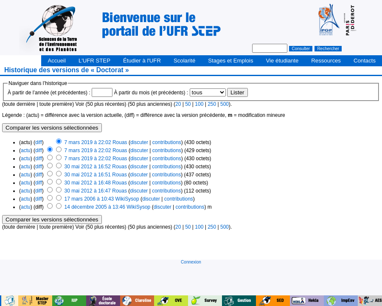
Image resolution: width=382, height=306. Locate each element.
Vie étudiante (282, 60)
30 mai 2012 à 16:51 (88, 175)
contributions (166, 142)
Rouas (119, 142)
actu (26, 150)
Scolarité (184, 60)
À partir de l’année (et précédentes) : (49, 93)
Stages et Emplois (230, 60)
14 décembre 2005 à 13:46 (94, 207)
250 (212, 104)
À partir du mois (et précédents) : (151, 93)
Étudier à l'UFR (142, 60)
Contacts (365, 60)
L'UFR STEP (94, 60)
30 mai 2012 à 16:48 (88, 183)
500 (224, 104)
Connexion (191, 262)
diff (38, 142)
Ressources (326, 60)
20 (178, 104)
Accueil (57, 60)
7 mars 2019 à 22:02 (88, 142)
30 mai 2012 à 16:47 (88, 191)
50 (188, 104)
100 (199, 104)
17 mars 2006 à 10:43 (89, 199)
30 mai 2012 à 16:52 (88, 167)
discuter (139, 142)
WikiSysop (127, 199)
